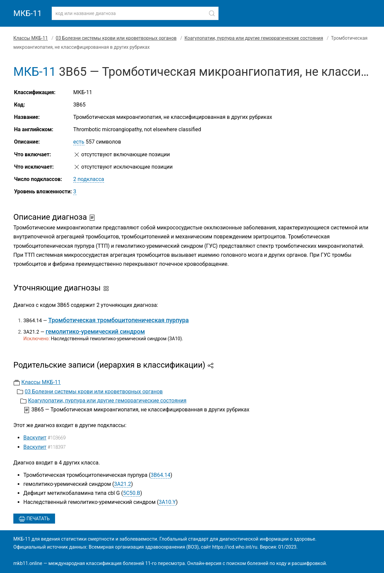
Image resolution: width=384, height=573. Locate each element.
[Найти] (212, 13)
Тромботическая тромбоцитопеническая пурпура (118, 320)
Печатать (34, 519)
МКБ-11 (27, 13)
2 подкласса (88, 179)
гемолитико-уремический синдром (95, 331)
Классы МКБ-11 (30, 38)
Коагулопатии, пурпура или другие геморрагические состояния (253, 38)
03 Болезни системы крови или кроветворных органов (116, 38)
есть (78, 142)
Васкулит (34, 437)
